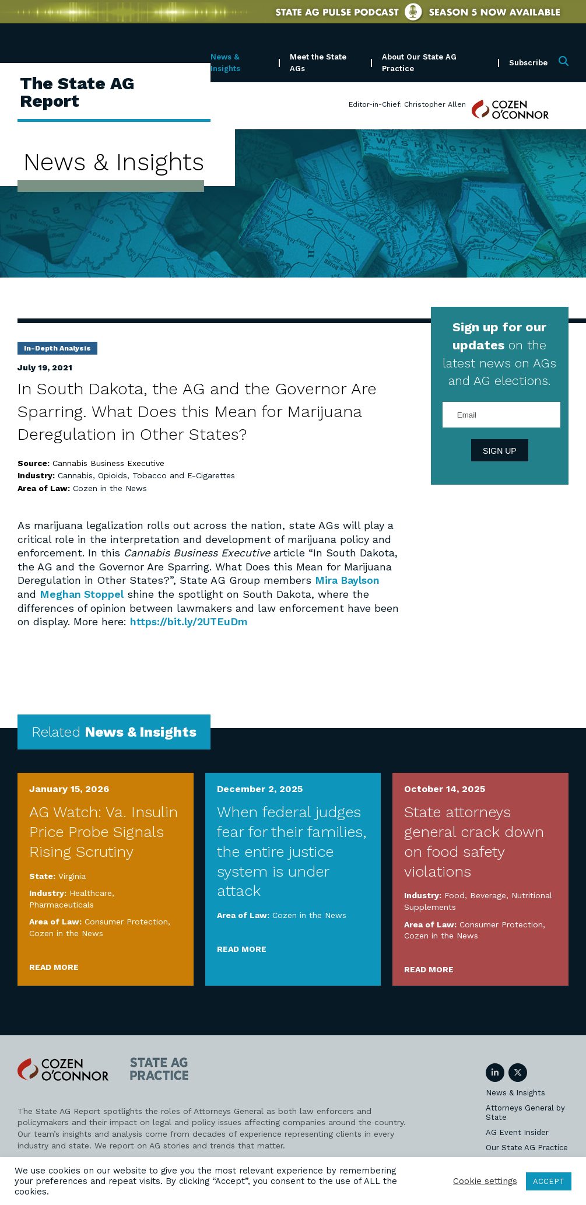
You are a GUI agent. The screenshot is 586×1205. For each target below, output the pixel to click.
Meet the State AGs (318, 62)
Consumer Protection (126, 921)
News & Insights (225, 62)
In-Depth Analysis (57, 348)
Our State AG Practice (527, 1146)
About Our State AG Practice (419, 62)
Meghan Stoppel (82, 593)
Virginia (72, 875)
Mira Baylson (347, 580)
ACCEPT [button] (548, 1181)
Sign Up (500, 451)
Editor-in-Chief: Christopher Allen (407, 104)
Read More (54, 966)
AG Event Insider (517, 1131)
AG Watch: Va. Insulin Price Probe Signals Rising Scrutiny (103, 830)
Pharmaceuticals (61, 903)
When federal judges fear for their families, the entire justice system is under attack (291, 850)
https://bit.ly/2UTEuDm (189, 621)
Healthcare (90, 891)
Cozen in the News (110, 488)
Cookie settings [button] (485, 1181)
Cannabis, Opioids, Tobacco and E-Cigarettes (146, 475)
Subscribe (528, 62)
